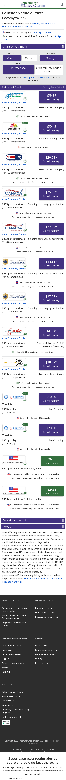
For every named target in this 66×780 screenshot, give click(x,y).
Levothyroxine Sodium (43, 23)
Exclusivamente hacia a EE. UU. (48, 69)
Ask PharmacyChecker (45, 654)
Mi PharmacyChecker (11, 645)
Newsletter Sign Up (43, 663)
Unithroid (27, 26)
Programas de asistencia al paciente (14, 624)
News (33, 526)
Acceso (5, 667)
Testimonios (7, 705)
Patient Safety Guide (11, 696)
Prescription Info (33, 520)
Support (5, 658)
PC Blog (38, 658)
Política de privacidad (11, 717)
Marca (28, 58)
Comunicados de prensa (46, 650)
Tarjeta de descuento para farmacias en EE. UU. (14, 617)
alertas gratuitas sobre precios (35, 77)
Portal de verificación (44, 612)
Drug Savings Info (33, 46)
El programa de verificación (47, 617)
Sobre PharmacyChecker (13, 692)
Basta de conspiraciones (13, 663)
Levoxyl (17, 26)
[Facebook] (30, 758)
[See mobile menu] (4, 4)
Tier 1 (25, 123)
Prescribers (7, 650)
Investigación (8, 700)
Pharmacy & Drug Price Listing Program (15, 711)
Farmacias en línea (43, 608)
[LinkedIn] (36, 758)
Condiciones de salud (11, 654)
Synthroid (7, 26)
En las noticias (41, 645)
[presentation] (33, 770)
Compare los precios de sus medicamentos (14, 609)
